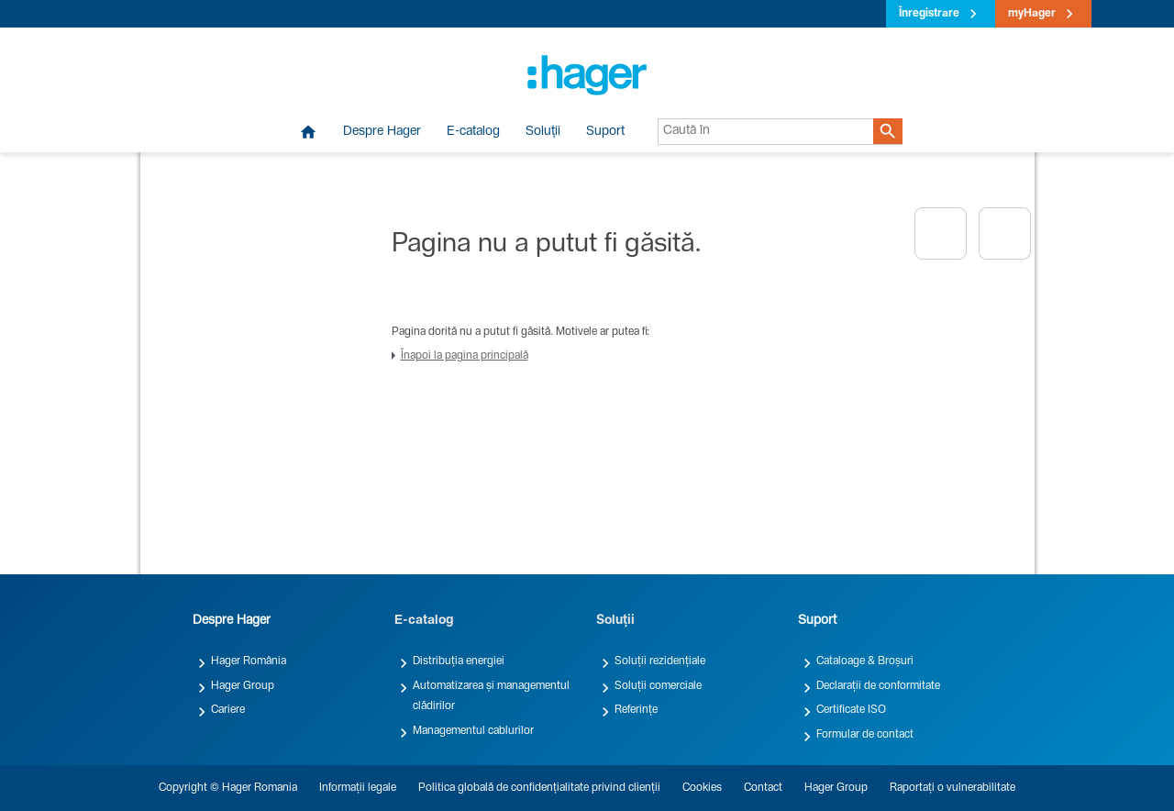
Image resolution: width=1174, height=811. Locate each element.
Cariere (228, 710)
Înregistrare (929, 13)
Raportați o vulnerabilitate (952, 788)
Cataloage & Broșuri (865, 661)
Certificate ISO (851, 710)
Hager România (248, 661)
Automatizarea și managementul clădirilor (491, 696)
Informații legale (357, 788)
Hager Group (242, 686)
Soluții (543, 132)
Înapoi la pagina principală (464, 355)
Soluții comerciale (658, 686)
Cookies (702, 788)
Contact (763, 788)
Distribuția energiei (458, 661)
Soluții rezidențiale (660, 661)
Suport (605, 132)
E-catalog (473, 132)
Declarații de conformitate (878, 686)
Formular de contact (865, 734)
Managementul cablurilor (473, 731)
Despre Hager (382, 132)
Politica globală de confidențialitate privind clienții (539, 788)
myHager (1032, 13)
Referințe (636, 710)
